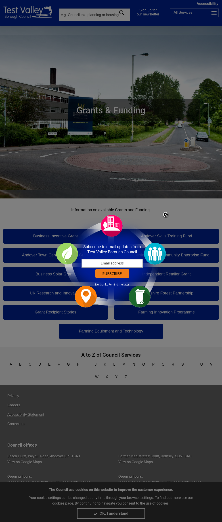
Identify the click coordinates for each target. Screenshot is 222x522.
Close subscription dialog (165, 215)
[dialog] (111, 261)
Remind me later (119, 284)
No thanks (101, 284)
